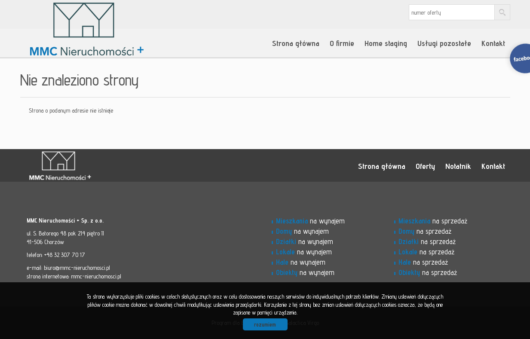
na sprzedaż (432, 221)
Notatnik (458, 166)
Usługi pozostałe (444, 43)
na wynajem (310, 221)
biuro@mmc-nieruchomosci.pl (77, 267)
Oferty (425, 166)
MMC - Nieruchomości (86, 166)
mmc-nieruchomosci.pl (96, 276)
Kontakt (493, 43)
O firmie (342, 43)
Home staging (386, 43)
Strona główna (295, 43)
